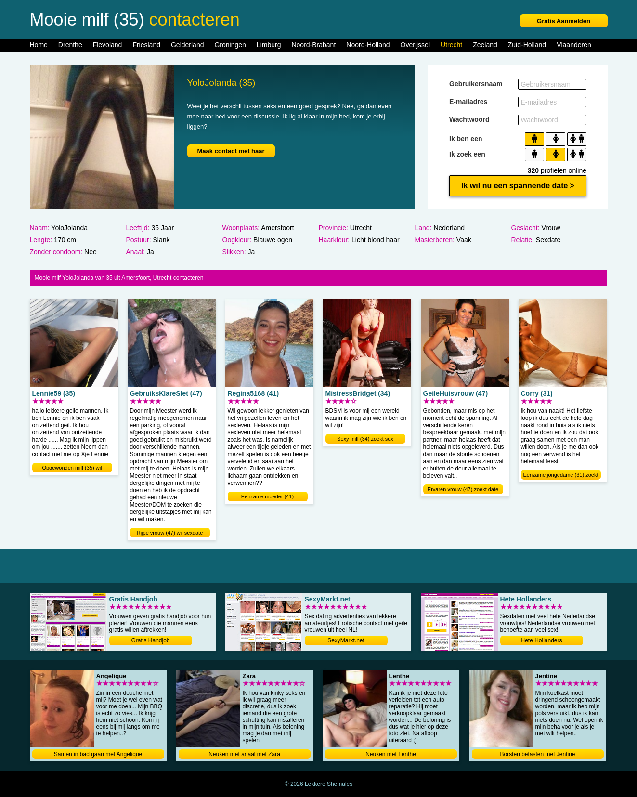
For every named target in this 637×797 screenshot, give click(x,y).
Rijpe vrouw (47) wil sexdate (170, 533)
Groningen (230, 45)
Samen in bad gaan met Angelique (98, 754)
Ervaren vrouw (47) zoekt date (463, 489)
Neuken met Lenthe (390, 754)
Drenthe (70, 45)
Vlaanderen (574, 45)
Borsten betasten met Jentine (537, 754)
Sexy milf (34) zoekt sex (365, 439)
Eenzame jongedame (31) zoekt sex (560, 476)
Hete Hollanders (541, 640)
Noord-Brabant (313, 45)
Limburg (269, 45)
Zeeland (485, 45)
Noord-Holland (368, 45)
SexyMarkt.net (345, 640)
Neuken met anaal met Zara (244, 754)
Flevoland (107, 45)
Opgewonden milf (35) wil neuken (72, 468)
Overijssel (415, 45)
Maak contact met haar (230, 151)
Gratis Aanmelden (563, 21)
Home (39, 45)
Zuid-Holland (527, 45)
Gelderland (187, 45)
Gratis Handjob (150, 640)
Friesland (146, 45)
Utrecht (451, 45)
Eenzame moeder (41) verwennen (267, 497)
